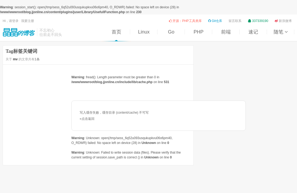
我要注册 (27, 21)
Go (171, 31)
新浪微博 (283, 21)
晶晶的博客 (19, 32)
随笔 (281, 31)
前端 (226, 31)
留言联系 (235, 21)
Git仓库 (215, 21)
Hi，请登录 (11, 21)
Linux (143, 31)
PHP (198, 31)
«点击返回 (87, 119)
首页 (116, 31)
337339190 (258, 21)
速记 (253, 31)
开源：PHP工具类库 (185, 21)
